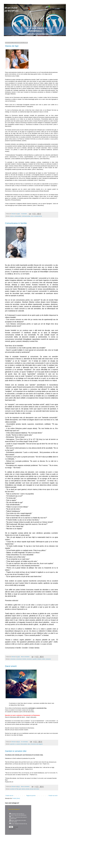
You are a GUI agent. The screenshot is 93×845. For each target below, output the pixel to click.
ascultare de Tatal (14, 789)
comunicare (13, 659)
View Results (15, 827)
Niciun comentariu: (25, 656)
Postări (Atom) (16, 798)
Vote (11, 827)
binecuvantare (24, 744)
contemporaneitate (26, 216)
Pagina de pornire (31, 795)
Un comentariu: (24, 741)
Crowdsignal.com (12, 828)
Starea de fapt (11, 46)
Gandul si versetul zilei (15, 751)
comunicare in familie (21, 659)
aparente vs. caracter (15, 744)
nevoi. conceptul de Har (36, 216)
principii (27, 789)
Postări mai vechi (53, 795)
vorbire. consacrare (46, 659)
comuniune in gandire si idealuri (34, 659)
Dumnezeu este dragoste (37, 744)
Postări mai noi (9, 795)
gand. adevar (22, 789)
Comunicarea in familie (16, 223)
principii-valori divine (34, 789)
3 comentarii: (24, 213)
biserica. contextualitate (15, 216)
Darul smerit (11, 666)
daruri (29, 744)
